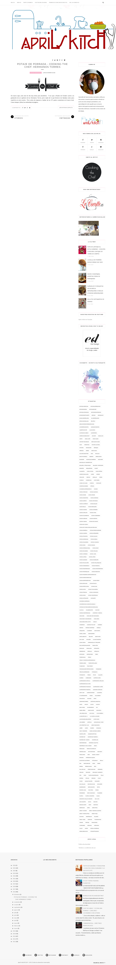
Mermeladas (82, 751)
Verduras (96, 825)
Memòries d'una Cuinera (85, 745)
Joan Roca (98, 710)
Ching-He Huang (83, 483)
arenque (96, 447)
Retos (98, 787)
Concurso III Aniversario (85, 618)
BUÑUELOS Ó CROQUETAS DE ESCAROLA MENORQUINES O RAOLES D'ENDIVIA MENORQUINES (95, 289)
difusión (88, 639)
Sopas (88, 807)
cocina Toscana (83, 592)
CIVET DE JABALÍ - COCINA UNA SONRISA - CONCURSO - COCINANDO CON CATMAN (92, 910)
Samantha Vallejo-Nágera (85, 798)
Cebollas (95, 477)
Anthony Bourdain (84, 441)
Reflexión (99, 784)
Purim (81, 781)
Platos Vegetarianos (93, 775)
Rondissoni (82, 792)
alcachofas (92, 429)
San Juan (97, 798)
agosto (16, 910)
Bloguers (100, 459)
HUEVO (92, 704)
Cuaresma (89, 630)
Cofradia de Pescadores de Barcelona (88, 607)
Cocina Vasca (82, 595)
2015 (14, 931)
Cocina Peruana (83, 583)
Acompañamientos (83, 427)
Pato (95, 766)
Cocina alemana (94, 491)
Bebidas (91, 456)
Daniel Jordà (82, 633)
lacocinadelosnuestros (85, 719)
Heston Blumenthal (95, 701)
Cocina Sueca (82, 589)
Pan (80, 763)
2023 (14, 873)
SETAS (90, 804)
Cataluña (81, 477)
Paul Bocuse (82, 769)
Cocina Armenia (94, 497)
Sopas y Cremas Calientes (95, 810)
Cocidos (96, 489)
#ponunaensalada (84, 421)
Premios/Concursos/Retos (58, 2)
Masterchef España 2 (93, 736)
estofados (81, 654)
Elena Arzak (82, 642)
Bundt (96, 468)
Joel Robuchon (83, 713)
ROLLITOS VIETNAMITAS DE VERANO (95, 300)
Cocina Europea (83, 533)
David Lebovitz (82, 636)
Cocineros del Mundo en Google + (87, 604)
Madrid (92, 728)
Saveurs (95, 801)
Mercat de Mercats (91, 748)
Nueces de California (84, 760)
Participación (87, 763)
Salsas (98, 795)
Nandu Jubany (95, 754)
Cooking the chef (91, 624)
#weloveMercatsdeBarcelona (86, 424)
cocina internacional (84, 548)
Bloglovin (100, 148)
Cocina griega (94, 539)
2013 (14, 936)
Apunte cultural (96, 444)
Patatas (81, 766)
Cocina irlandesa (83, 550)
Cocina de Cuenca (83, 524)
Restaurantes (91, 787)
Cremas (81, 627)
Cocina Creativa (93, 518)
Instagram (100, 140)
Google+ (92, 148)
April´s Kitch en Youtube (85, 319)
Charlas (81, 480)
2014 (14, 933)
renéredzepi (82, 787)
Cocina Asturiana (93, 500)
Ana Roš (94, 435)
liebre (81, 728)
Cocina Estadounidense (95, 530)
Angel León (87, 438)
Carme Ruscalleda (83, 474)
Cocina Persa (96, 580)
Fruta (94, 674)
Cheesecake (88, 480)
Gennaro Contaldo (97, 689)
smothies (95, 804)
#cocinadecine (92, 409)
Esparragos (82, 651)
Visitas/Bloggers (41, 2)
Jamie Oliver (91, 710)
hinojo (86, 704)
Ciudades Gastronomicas (85, 489)
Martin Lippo (82, 733)
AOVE (80, 444)
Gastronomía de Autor (85, 683)
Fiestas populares (92, 663)
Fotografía (82, 674)
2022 (14, 876)
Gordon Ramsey (91, 692)
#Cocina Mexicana (83, 406)
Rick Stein (90, 790)
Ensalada (81, 648)
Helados (89, 698)
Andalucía (100, 435)
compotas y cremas (97, 612)
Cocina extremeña (94, 533)
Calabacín (81, 471)
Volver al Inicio (99, 962)
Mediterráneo (83, 742)
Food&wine (98, 669)
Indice (19, 2)
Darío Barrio (91, 633)
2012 (14, 939)
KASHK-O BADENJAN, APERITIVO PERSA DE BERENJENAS (93, 276)
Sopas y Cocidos (83, 810)
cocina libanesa (83, 559)
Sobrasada (82, 807)
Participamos (28, 2)
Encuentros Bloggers (84, 645)
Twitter (92, 140)
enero (15, 928)
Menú (95, 745)
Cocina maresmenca (84, 565)
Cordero (100, 624)
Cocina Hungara (95, 542)
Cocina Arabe (82, 494)
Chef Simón (96, 480)
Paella (101, 760)
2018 (14, 886)
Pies (80, 775)
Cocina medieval (35, 72)
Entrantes (96, 648)
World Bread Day (83, 831)
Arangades (88, 447)
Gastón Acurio (97, 677)
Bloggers (81, 459)
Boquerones (89, 468)
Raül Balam (82, 784)
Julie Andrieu (99, 713)
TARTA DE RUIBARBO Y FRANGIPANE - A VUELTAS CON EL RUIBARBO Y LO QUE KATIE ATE (94, 868)
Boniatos (81, 468)
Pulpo (99, 778)
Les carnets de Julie (84, 725)
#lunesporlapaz (95, 418)
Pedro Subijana (91, 769)
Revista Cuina (82, 790)
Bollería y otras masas (85, 465)
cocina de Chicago (93, 521)
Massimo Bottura (92, 733)
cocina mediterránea (97, 568)
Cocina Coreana (83, 518)
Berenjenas (98, 456)
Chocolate (98, 483)
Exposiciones (90, 654)
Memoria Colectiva (93, 742)
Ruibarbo (99, 792)
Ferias (89, 657)
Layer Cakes (96, 719)
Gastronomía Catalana (98, 680)
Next (68, 87)
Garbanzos (88, 677)
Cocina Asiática (83, 500)
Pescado (81, 772)
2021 (14, 878)
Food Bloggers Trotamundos (86, 669)
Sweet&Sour (89, 816)
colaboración (89, 610)
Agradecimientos (95, 427)
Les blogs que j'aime (98, 722)
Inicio (13, 2)
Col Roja (81, 610)
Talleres (96, 816)
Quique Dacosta (88, 781)
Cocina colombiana (84, 515)
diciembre (17, 894)
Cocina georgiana (83, 539)
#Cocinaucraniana (84, 412)
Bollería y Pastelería (98, 465)
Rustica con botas (90, 795)
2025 (14, 868)
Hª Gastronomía (83, 695)
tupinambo (82, 825)
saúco (89, 801)
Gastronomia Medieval (85, 689)
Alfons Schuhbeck (83, 432)
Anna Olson (95, 438)
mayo (15, 918)
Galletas (100, 674)
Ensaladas (89, 648)
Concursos (96, 618)
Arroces (81, 450)
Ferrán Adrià (82, 663)
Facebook (83, 140)
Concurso (81, 615)
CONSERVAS (82, 624)
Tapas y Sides (82, 819)
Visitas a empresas (94, 828)
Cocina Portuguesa (84, 586)
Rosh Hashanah (91, 792)
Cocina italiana (94, 550)
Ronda (97, 790)
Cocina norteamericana (85, 577)
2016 (14, 891)
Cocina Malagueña (84, 562)
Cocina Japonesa (83, 553)
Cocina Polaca (93, 583)
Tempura (90, 819)
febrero (16, 925)
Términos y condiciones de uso (87, 847)
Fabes (96, 654)
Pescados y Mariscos (97, 772)
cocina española (83, 530)
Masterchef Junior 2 (84, 739)
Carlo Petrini (99, 471)
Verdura (89, 825)
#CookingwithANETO (84, 415)
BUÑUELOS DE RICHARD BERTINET (93, 895)
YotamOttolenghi (94, 831)
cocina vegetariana (93, 595)
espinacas (96, 651)
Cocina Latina (92, 556)
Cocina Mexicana (96, 571)
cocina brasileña (92, 506)
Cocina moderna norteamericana (87, 574)
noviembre (17, 902)
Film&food (82, 666)
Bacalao (97, 453)
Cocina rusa (94, 586)
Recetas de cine (91, 784)
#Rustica (93, 421)
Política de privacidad (84, 844)
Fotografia (94, 671)
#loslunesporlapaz (84, 418)
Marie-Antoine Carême (95, 731)
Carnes (98, 474)
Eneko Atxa (95, 645)
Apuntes (81, 447)
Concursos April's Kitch (85, 621)
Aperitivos (86, 444)
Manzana (98, 728)
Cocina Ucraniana (93, 592)
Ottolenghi (95, 760)
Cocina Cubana (83, 521)
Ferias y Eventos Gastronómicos (87, 660)
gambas (81, 677)
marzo (15, 923)
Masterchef (82, 736)
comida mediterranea (84, 612)
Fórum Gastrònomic (84, 671)
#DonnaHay (101, 415)
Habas (91, 695)
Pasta (93, 763)
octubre (16, 904)
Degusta (91, 636)
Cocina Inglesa (91, 545)
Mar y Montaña (83, 731)
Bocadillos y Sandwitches (85, 462)
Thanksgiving (97, 819)
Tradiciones (94, 822)
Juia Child (91, 713)
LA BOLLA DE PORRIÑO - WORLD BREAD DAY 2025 (95, 261)
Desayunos (97, 636)
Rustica (81, 795)
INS (97, 707)
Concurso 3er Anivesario (93, 615)
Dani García (97, 630)
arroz (87, 450)
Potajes (87, 778)
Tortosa (87, 822)
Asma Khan (94, 450)
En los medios (74, 2)
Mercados (81, 748)
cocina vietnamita (83, 598)
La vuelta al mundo (94, 716)
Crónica (99, 627)
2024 (14, 870)
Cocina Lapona (83, 556)
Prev (64, 87)
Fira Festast (90, 666)
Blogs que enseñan (91, 459)
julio (15, 912)
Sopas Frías (94, 807)
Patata (98, 763)
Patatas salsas (88, 766)
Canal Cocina (90, 471)
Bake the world (83, 456)
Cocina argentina (83, 497)
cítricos (92, 486)
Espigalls (89, 651)
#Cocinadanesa (83, 409)
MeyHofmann (91, 751)
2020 (14, 881)
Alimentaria (94, 432)
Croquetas (82, 630)
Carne (92, 474)
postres (81, 778)
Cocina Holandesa (83, 542)
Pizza (85, 775)
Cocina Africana (83, 491)
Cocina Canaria (83, 509)
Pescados (88, 772)
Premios (93, 778)
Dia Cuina (81, 639)
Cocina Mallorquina (96, 562)
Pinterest (83, 148)
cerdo (100, 477)
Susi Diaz (81, 816)
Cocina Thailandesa (93, 589)
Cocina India (82, 545)
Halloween (97, 695)
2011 (14, 941)
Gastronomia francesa (85, 686)
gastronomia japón (98, 686)
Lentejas (89, 722)
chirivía (92, 483)
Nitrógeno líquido (90, 757)
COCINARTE (93, 598)
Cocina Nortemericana (85, 580)
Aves (92, 453)
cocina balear (93, 503)
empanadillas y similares (94, 642)
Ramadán (97, 781)
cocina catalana (83, 512)
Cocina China (93, 512)
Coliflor (97, 610)
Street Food (94, 813)
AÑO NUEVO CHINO (95, 441)
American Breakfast (84, 435)
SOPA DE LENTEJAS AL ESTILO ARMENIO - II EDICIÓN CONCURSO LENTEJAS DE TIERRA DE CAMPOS (96, 250)
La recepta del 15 (83, 716)
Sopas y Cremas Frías (84, 813)
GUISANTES (99, 692)
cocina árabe (91, 494)
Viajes (80, 828)
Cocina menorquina (84, 571)
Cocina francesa (83, 536)
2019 (14, 884)
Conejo (95, 621)
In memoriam (90, 707)
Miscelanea (82, 754)
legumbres (82, 722)
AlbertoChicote (83, 429)
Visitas (86, 828)
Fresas (89, 674)
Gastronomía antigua (84, 680)
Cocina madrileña (94, 559)
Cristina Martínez (90, 627)
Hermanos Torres (83, 701)
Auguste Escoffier (83, 453)
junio (15, 915)
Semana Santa (82, 804)
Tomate (81, 822)
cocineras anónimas (84, 601)
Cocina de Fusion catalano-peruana (88, 527)
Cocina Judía (93, 553)
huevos (98, 704)
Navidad (81, 757)
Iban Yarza (82, 707)
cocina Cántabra (93, 509)
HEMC (95, 698)
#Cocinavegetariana (96, 412)
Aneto (80, 438)
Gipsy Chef (81, 692)
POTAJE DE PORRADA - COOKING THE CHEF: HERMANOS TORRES (42, 65)
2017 (14, 889)
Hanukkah (82, 698)
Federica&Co (82, 657)
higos (80, 704)
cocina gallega (93, 536)
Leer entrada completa (66, 107)
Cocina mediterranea (84, 568)
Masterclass (95, 739)
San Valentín (82, 801)
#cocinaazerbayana (95, 406)
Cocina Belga (82, 506)
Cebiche (88, 477)
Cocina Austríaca (83, 503)
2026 (14, 865)
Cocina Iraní (95, 548)
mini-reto (99, 751)
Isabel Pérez (82, 710)
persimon (100, 769)
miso (88, 754)
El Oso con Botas (97, 639)
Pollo (102, 775)
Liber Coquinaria (95, 725)
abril (15, 920)
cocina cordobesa (95, 515)
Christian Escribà (83, 486)
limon (86, 728)
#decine (93, 415)
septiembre (17, 907)
